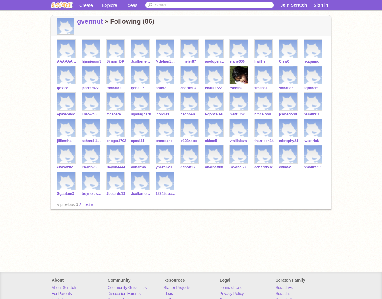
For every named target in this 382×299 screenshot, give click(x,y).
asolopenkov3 (215, 61)
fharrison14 (264, 141)
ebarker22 (213, 88)
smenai (260, 88)
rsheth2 (235, 88)
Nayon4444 (115, 167)
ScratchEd (284, 287)
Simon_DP (115, 61)
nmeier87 (188, 61)
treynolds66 (92, 194)
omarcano (164, 141)
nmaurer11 (313, 167)
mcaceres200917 (116, 114)
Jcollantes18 (141, 194)
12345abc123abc (166, 194)
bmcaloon (262, 114)
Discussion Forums (124, 293)
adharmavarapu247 (141, 167)
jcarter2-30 (288, 114)
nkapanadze (314, 61)
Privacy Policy (232, 293)
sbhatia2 (286, 88)
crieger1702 (116, 141)
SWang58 (237, 167)
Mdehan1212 (166, 61)
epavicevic (66, 114)
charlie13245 (190, 88)
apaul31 (137, 141)
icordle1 (163, 114)
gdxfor (62, 88)
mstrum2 (237, 114)
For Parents (62, 293)
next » (87, 204)
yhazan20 (164, 167)
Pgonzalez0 (214, 114)
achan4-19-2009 (92, 141)
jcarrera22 (90, 88)
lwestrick (311, 141)
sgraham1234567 (314, 88)
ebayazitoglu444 (67, 167)
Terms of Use (231, 287)
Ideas (132, 5)
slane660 (237, 61)
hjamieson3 (91, 61)
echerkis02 (263, 167)
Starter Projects (177, 287)
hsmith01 (311, 114)
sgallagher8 (141, 114)
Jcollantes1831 (141, 61)
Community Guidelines (127, 287)
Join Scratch (293, 4)
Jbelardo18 (115, 194)
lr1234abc (188, 141)
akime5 (211, 141)
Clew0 (284, 61)
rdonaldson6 (116, 88)
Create (86, 5)
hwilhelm (261, 61)
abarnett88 (214, 167)
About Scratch (64, 287)
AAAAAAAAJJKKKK (67, 61)
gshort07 (187, 167)
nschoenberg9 (190, 114)
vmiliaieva (238, 141)
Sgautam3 (65, 194)
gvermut (90, 21)
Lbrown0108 (92, 114)
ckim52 (285, 167)
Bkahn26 (89, 167)
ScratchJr (283, 293)
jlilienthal (65, 141)
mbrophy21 (288, 141)
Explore (109, 5)
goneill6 (137, 88)
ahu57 (161, 88)
